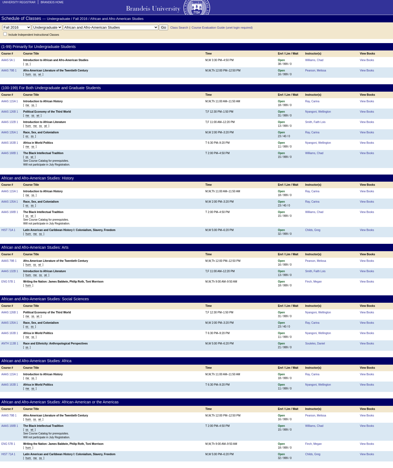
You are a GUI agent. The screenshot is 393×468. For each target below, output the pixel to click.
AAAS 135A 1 (9, 132)
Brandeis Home (52, 2)
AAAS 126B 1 (9, 111)
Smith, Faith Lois (315, 122)
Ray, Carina (312, 101)
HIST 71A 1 (8, 230)
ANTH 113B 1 (9, 343)
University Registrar (18, 2)
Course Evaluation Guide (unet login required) (222, 27)
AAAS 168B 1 (9, 153)
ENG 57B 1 (8, 281)
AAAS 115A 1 (9, 101)
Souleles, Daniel (315, 343)
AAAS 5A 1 (8, 60)
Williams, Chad (314, 60)
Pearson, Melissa (315, 70)
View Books (367, 60)
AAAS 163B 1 (9, 142)
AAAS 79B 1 (9, 70)
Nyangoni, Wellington (318, 111)
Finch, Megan (313, 281)
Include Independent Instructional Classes (33, 34)
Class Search (179, 27)
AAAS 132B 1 (9, 122)
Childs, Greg (312, 230)
